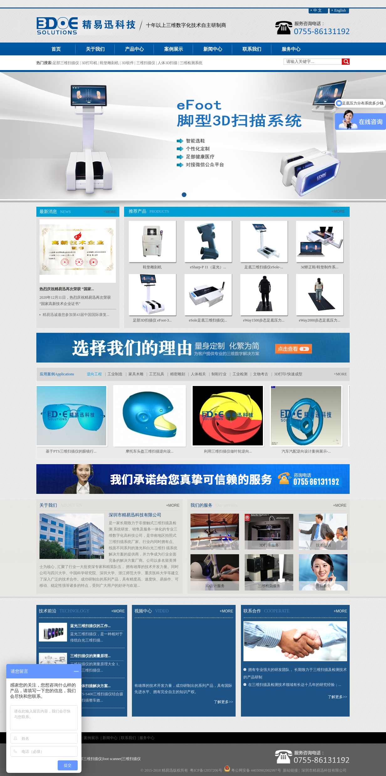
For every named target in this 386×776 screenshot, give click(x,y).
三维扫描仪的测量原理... (90, 656)
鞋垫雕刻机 (110, 63)
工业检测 (240, 374)
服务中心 (146, 738)
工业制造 (115, 374)
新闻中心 (110, 738)
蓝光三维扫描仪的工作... (90, 626)
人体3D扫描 (168, 63)
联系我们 (129, 738)
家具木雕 (135, 374)
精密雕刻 (177, 374)
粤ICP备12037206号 (206, 770)
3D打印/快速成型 (288, 374)
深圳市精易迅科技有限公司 (135, 515)
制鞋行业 (219, 374)
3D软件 (128, 63)
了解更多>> (223, 702)
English (340, 10)
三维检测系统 (191, 63)
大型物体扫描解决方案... (90, 686)
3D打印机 (89, 63)
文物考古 (260, 374)
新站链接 (290, 770)
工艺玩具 (156, 374)
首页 (56, 49)
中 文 (317, 10)
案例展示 (92, 738)
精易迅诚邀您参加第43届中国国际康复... (76, 314)
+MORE (109, 212)
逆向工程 (94, 374)
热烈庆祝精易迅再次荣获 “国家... (66, 289)
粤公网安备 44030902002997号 (256, 770)
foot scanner (112, 759)
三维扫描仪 (146, 63)
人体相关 (198, 374)
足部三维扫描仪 (66, 63)
